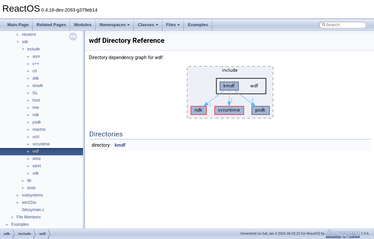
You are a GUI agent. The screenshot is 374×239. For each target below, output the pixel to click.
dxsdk (38, 85)
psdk (37, 122)
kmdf (120, 145)
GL (35, 93)
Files (173, 24)
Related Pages (51, 24)
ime (36, 107)
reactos (39, 129)
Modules (83, 24)
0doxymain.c (33, 209)
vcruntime (41, 144)
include (33, 49)
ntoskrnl (29, 34)
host (36, 100)
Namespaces (115, 24)
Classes (148, 24)
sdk (25, 42)
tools (31, 188)
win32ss (29, 202)
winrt (37, 166)
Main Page (18, 24)
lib (29, 180)
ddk (36, 78)
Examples (198, 24)
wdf (36, 151)
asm (36, 56)
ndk (36, 115)
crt (35, 71)
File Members (29, 217)
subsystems (32, 195)
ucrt (36, 136)
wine (37, 158)
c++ (36, 63)
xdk (36, 173)
